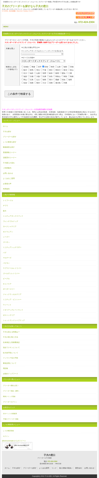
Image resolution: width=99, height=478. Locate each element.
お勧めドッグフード (10, 374)
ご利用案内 (7, 168)
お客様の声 (7, 184)
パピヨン (6, 263)
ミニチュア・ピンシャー (12, 299)
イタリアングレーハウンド (13, 310)
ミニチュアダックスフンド (13, 216)
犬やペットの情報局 (10, 414)
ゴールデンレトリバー (11, 273)
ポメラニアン (8, 232)
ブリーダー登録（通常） (11, 391)
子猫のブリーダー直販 (10, 419)
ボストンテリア (9, 315)
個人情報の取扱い (66, 468)
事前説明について (9, 363)
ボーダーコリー (9, 289)
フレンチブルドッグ (10, 221)
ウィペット (7, 305)
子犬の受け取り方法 (10, 337)
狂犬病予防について (10, 353)
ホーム (5, 126)
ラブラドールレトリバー (12, 268)
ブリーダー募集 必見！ (11, 385)
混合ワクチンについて (11, 347)
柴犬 (4, 211)
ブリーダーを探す (9, 137)
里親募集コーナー (9, 152)
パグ (4, 253)
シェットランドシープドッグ (14, 320)
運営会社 (78, 468)
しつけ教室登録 (8, 431)
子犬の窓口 (44, 456)
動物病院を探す (9, 147)
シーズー (6, 237)
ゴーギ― (6, 242)
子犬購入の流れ (9, 163)
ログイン (6, 436)
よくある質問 (44, 468)
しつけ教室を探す (9, 142)
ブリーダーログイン (10, 402)
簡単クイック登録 (9, 396)
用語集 (5, 368)
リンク (54, 468)
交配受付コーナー (9, 158)
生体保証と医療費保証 (11, 342)
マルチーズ (7, 258)
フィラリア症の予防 (10, 358)
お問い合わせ (8, 173)
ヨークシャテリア (9, 226)
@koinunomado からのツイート (14, 441)
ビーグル (6, 279)
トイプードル (8, 200)
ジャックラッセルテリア (12, 294)
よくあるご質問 (9, 178)
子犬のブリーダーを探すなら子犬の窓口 (25, 6)
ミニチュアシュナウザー (12, 247)
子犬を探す (7, 132)
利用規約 (6, 189)
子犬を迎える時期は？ (11, 332)
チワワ (5, 206)
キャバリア (7, 284)
